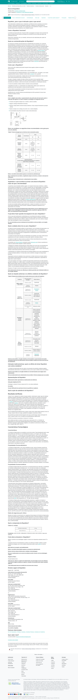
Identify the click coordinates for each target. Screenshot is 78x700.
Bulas (22, 671)
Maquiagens (64, 663)
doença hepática (19, 242)
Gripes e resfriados (11, 3)
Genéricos (51, 3)
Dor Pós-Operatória (12, 631)
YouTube (52, 665)
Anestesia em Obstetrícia (40, 631)
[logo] (9, 1)
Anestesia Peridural (30, 631)
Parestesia (36, 289)
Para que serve (7, 17)
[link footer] (26, 694)
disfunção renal (34, 242)
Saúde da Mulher (45, 3)
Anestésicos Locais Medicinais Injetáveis (24, 12)
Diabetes (29, 3)
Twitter (52, 660)
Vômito (36, 302)
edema (39, 544)
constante (32, 73)
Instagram (53, 663)
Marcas (22, 674)
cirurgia (11, 401)
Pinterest (52, 666)
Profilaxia (19, 631)
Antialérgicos (18, 3)
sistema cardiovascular (30, 199)
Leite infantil (39, 3)
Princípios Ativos (24, 669)
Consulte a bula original (13, 639)
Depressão (36, 354)
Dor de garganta (24, 3)
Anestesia (23, 631)
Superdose (43, 17)
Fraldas (63, 662)
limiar (15, 498)
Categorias (23, 663)
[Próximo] (75, 18)
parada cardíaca (41, 50)
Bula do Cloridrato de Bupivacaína (23, 636)
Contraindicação (30, 17)
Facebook (53, 662)
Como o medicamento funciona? (18, 17)
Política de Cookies (39, 660)
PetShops (64, 665)
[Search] (54, 1)
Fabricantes (23, 675)
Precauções (64, 17)
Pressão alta (34, 3)
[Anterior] (3, 18)
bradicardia (36, 61)
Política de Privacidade (40, 659)
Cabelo (63, 666)
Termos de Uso (39, 662)
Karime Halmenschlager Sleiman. (28, 14)
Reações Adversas (71, 17)
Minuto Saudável (11, 667)
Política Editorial (11, 660)
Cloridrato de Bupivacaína (19, 10)
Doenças (23, 672)
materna (16, 402)
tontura (36, 290)
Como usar (37, 17)
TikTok (52, 668)
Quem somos (10, 659)
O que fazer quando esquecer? (54, 17)
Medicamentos (24, 659)
